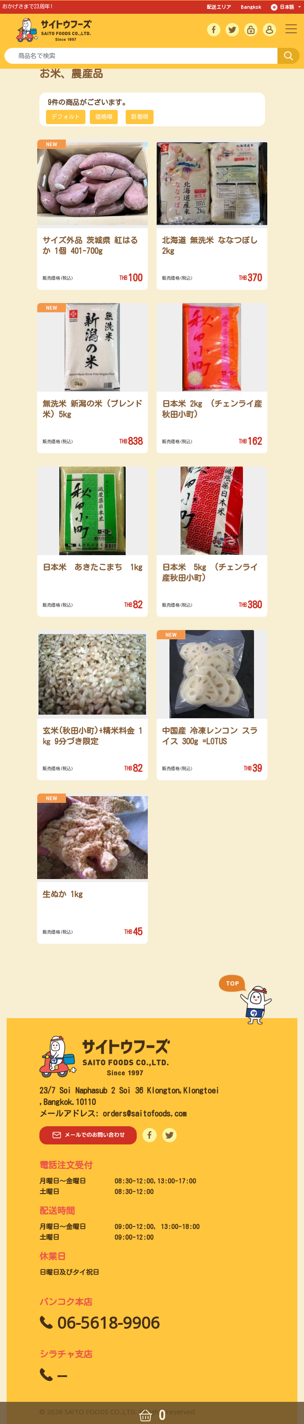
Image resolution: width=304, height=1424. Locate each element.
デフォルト (65, 117)
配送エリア (219, 6)
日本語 (284, 7)
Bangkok (251, 6)
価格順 (103, 117)
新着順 (139, 117)
